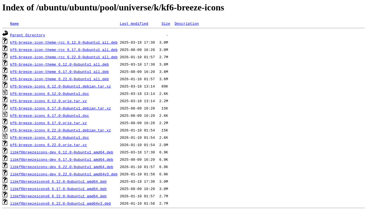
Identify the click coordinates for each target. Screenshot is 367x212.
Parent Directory (27, 34)
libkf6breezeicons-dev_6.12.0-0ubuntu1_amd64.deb (61, 152)
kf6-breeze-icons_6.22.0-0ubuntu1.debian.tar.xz (60, 130)
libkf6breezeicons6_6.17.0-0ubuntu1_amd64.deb (58, 188)
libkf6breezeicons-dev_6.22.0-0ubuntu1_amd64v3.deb (64, 174)
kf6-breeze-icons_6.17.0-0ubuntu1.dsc (49, 115)
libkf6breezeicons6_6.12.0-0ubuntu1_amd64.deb (58, 181)
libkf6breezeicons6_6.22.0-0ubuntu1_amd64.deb (58, 195)
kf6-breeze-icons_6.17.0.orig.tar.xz (48, 122)
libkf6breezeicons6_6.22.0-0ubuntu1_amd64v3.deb (60, 203)
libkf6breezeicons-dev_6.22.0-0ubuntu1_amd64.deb (61, 166)
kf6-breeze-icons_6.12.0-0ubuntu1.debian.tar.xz (60, 86)
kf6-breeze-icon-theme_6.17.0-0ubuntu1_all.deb (59, 71)
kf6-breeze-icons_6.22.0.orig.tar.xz (48, 144)
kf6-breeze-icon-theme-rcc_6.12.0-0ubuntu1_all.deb (64, 42)
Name (14, 23)
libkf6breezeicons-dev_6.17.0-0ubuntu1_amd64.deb (61, 159)
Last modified (134, 23)
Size (165, 23)
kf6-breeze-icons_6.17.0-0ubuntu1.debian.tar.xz (60, 108)
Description (187, 23)
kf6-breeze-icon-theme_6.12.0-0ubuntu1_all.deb (59, 64)
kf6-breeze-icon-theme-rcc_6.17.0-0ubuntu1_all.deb (64, 49)
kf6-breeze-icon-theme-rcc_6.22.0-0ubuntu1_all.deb (64, 56)
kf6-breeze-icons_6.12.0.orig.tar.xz (48, 100)
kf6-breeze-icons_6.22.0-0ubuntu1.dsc (49, 137)
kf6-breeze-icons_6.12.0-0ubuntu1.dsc (49, 93)
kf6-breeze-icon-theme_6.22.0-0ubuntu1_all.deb (59, 78)
